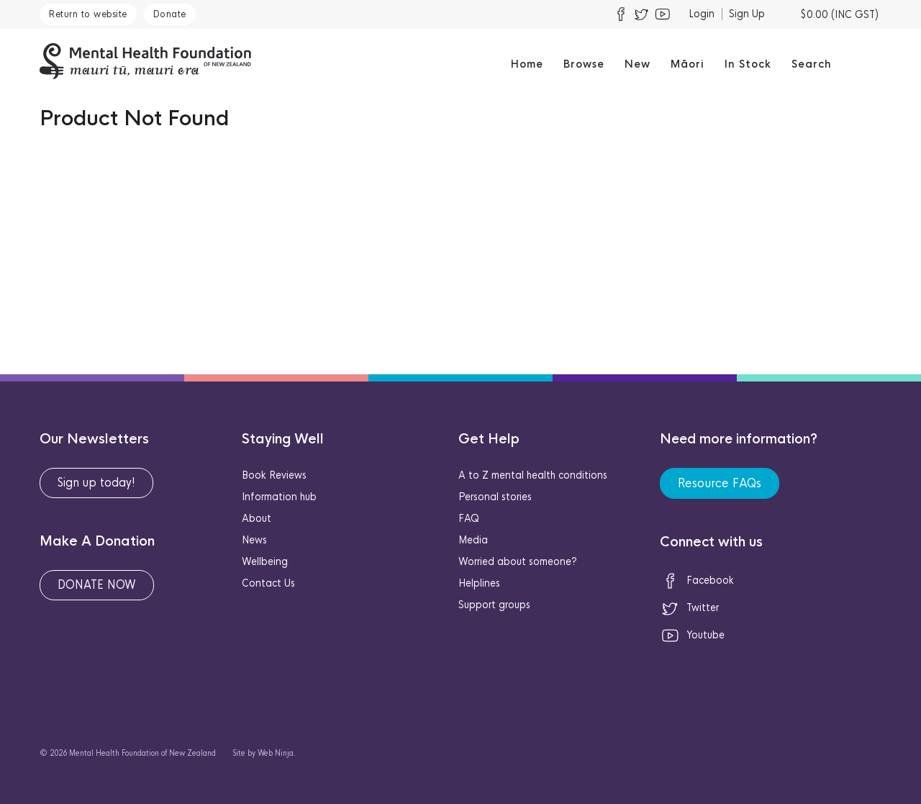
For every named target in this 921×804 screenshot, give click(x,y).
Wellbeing (265, 561)
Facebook (697, 580)
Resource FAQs (719, 483)
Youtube (692, 634)
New (637, 64)
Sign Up (747, 14)
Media (473, 539)
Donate (169, 14)
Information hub (279, 496)
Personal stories (495, 496)
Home (527, 64)
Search (811, 64)
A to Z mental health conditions (532, 475)
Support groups (494, 604)
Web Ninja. (277, 753)
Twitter (689, 607)
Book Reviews (274, 475)
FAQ (468, 518)
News (254, 539)
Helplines (479, 583)
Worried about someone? (517, 561)
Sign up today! (96, 482)
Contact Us (268, 583)
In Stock (748, 64)
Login (701, 14)
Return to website (88, 14)
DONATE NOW (97, 584)
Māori (687, 64)
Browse (583, 64)
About (256, 518)
